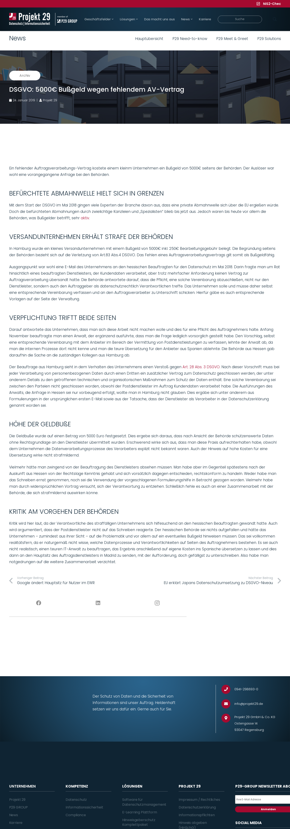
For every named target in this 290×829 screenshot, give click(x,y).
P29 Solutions (269, 38)
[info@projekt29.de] (227, 703)
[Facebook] (38, 603)
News (13, 815)
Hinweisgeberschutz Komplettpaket (138, 822)
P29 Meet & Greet (232, 38)
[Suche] (240, 19)
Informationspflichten (197, 815)
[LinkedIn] (98, 603)
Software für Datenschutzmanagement (144, 802)
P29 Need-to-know (189, 38)
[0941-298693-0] (227, 689)
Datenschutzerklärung (197, 807)
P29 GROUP (18, 807)
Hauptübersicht (149, 38)
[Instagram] (157, 603)
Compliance (76, 815)
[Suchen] (275, 19)
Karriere (16, 822)
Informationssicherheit (84, 807)
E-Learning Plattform (139, 812)
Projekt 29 (17, 799)
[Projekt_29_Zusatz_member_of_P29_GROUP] (66, 19)
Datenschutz (76, 799)
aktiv (85, 218)
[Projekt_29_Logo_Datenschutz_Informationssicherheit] (29, 19)
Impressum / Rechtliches (199, 799)
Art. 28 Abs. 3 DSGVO (201, 367)
